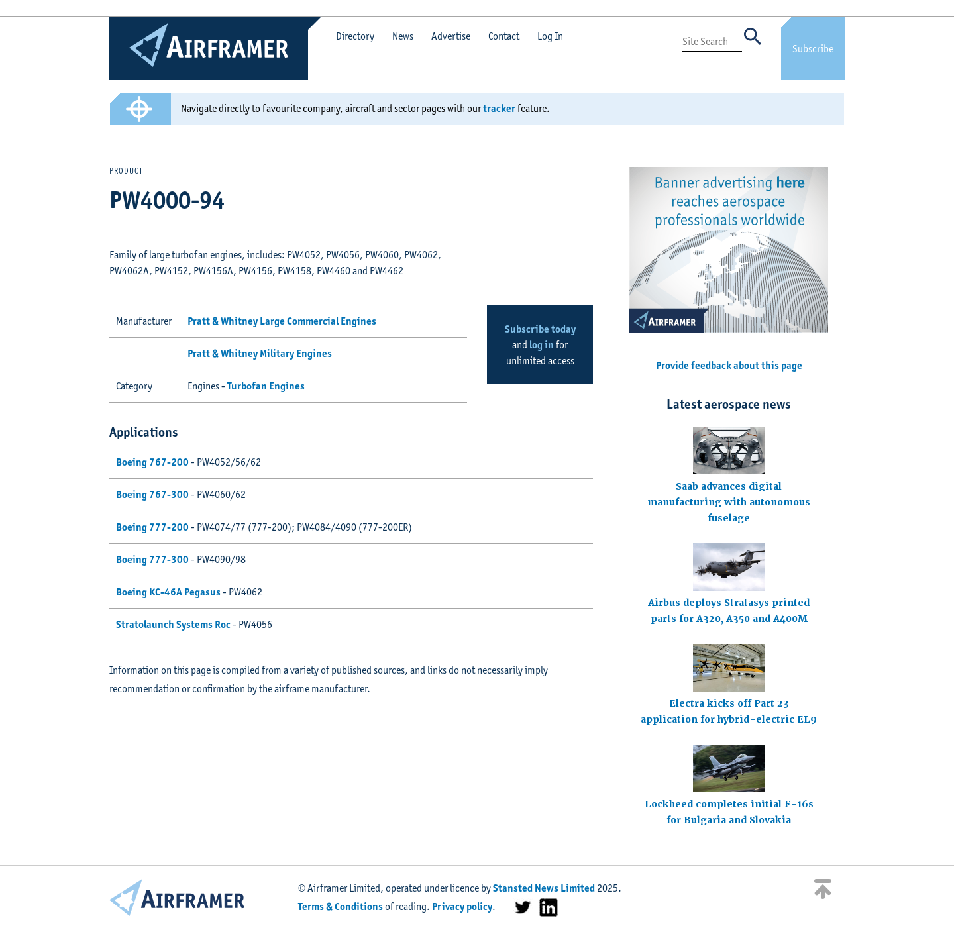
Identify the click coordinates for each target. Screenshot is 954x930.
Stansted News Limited (544, 888)
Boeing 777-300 (152, 559)
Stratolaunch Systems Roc (173, 624)
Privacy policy (462, 906)
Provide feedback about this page (729, 365)
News (402, 36)
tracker (499, 108)
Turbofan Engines (266, 386)
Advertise (450, 36)
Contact (503, 36)
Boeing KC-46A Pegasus (168, 592)
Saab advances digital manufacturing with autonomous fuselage (728, 502)
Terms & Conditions (340, 906)
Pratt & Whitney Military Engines (259, 353)
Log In (550, 36)
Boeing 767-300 (152, 494)
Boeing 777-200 (152, 527)
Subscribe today (540, 329)
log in (541, 344)
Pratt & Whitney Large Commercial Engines (281, 321)
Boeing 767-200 (152, 462)
